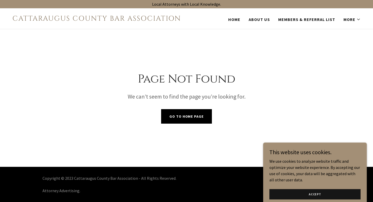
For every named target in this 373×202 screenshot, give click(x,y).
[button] (352, 19)
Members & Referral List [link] (306, 19)
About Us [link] (259, 19)
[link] (97, 19)
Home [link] (234, 19)
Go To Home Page (186, 116)
